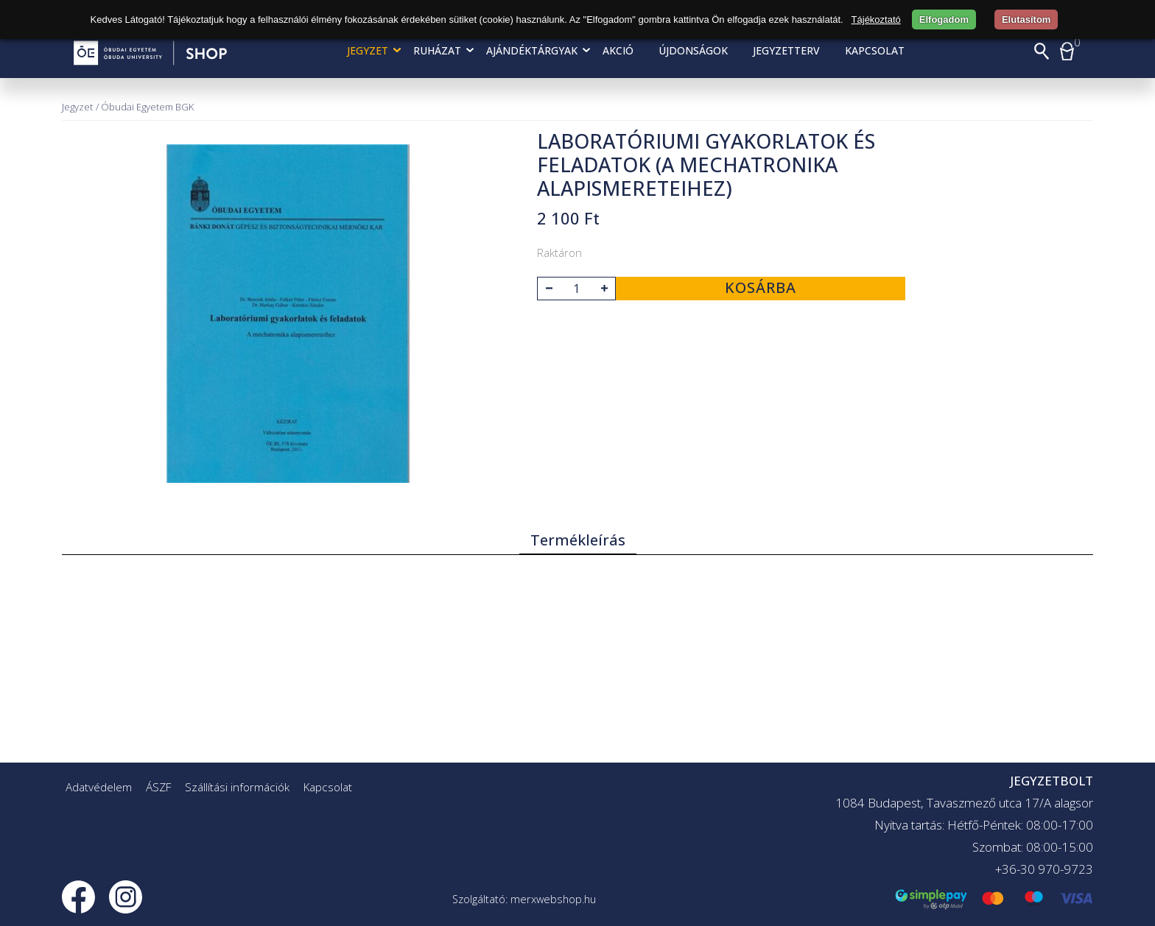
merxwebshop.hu (553, 899)
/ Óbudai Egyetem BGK (145, 106)
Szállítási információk (237, 787)
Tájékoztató (876, 19)
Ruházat (437, 50)
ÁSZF (158, 787)
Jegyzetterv (786, 50)
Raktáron (559, 252)
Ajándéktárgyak (532, 50)
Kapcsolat (875, 50)
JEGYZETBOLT (1051, 780)
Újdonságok (693, 50)
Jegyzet (367, 50)
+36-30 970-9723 (1044, 868)
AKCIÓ (618, 50)
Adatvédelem (99, 787)
